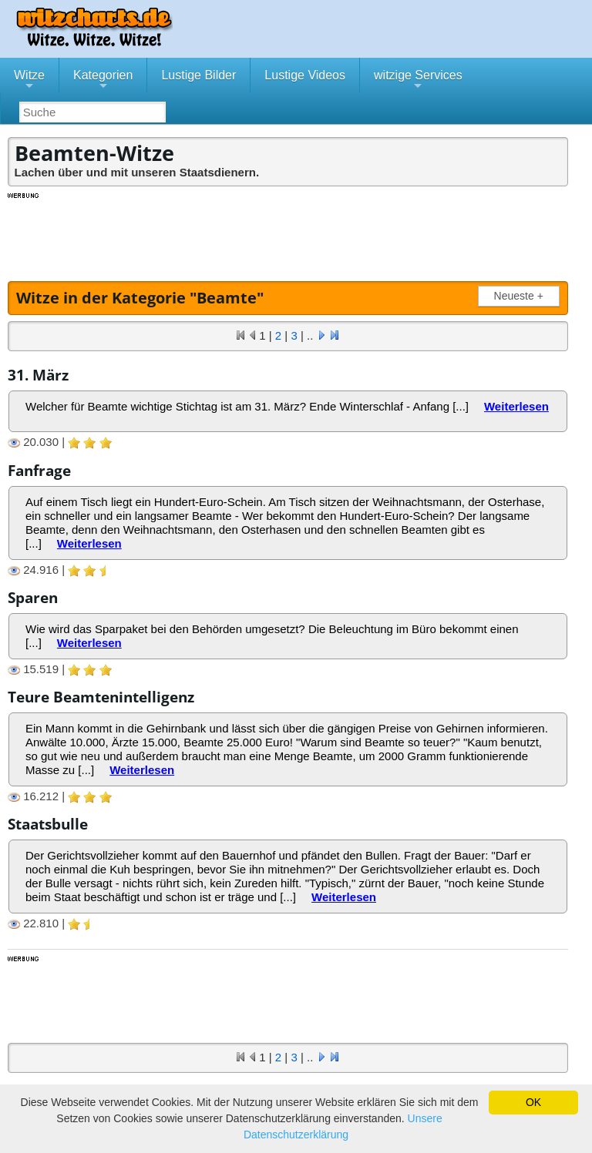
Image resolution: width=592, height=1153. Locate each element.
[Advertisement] (289, 235)
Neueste (522, 296)
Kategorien (103, 81)
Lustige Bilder (198, 75)
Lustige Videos (304, 75)
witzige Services (418, 81)
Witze (29, 81)
